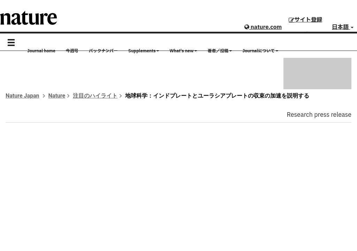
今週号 (72, 51)
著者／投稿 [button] (219, 51)
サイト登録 (305, 20)
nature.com (263, 27)
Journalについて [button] (260, 51)
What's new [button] (183, 51)
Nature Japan (22, 95)
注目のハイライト (95, 95)
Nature (57, 95)
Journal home (41, 51)
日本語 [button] (343, 27)
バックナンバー (103, 51)
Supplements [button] (143, 51)
